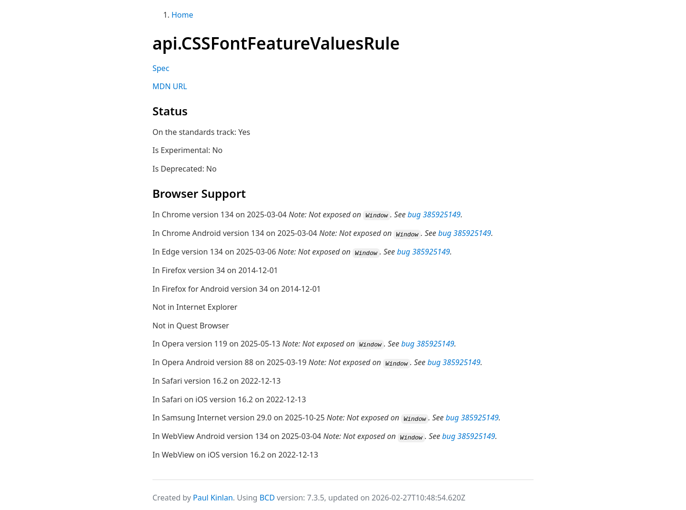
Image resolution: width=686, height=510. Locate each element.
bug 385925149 (434, 214)
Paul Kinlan (213, 495)
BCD (267, 495)
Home (182, 15)
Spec (160, 68)
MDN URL (169, 86)
